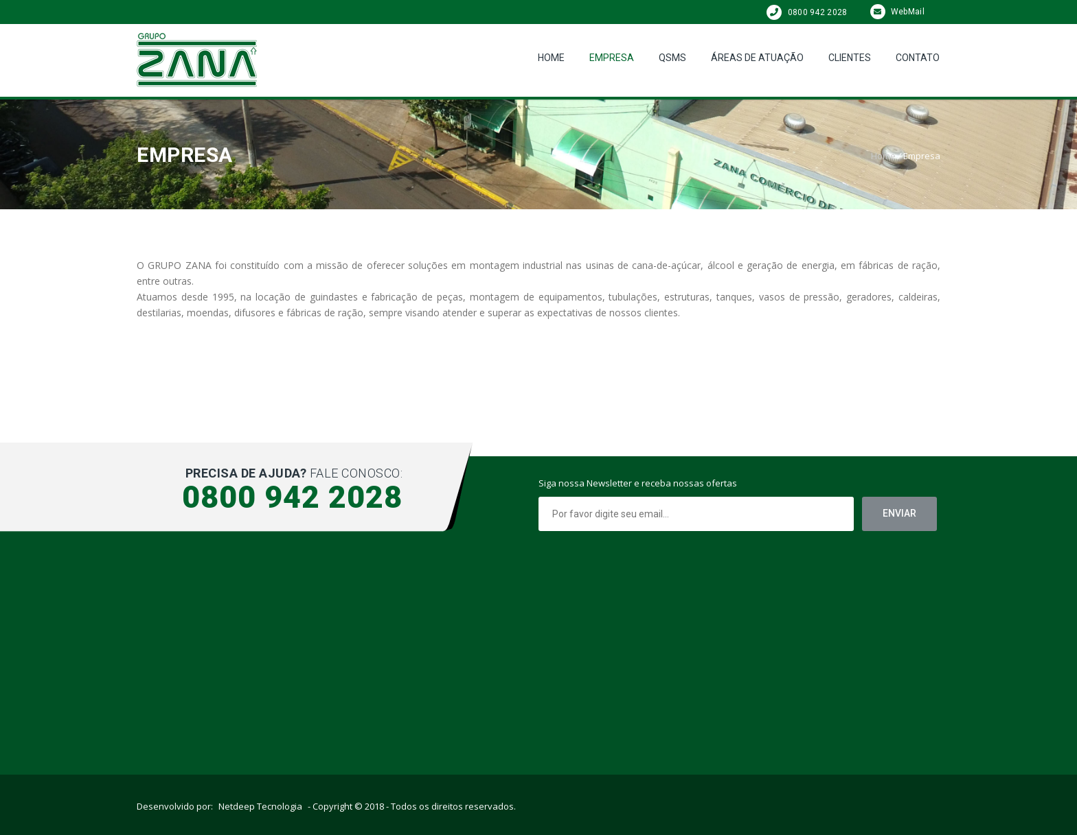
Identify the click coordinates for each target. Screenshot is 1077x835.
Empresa (611, 57)
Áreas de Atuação (757, 57)
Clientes (849, 57)
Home (551, 57)
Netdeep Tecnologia (260, 806)
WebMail (897, 11)
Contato (918, 57)
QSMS (672, 57)
